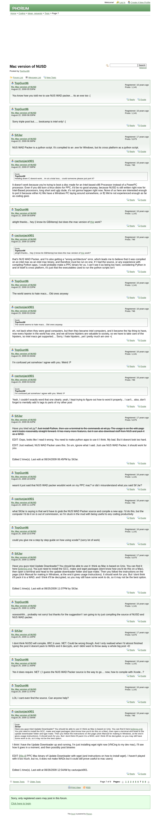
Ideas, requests (35, 13)
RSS (88, 787)
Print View (76, 787)
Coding (22, 13)
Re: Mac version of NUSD (23, 87)
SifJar (18, 135)
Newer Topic (19, 782)
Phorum (89, 814)
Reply (132, 99)
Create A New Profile (140, 2)
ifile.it (22, 756)
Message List (34, 77)
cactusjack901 (24, 161)
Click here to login (21, 803)
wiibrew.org (25, 569)
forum (73, 814)
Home (13, 13)
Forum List (18, 77)
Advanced (143, 68)
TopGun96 (25, 71)
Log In (122, 2)
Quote (143, 99)
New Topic (51, 77)
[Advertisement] (80, 39)
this (92, 222)
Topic (47, 13)
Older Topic (35, 782)
